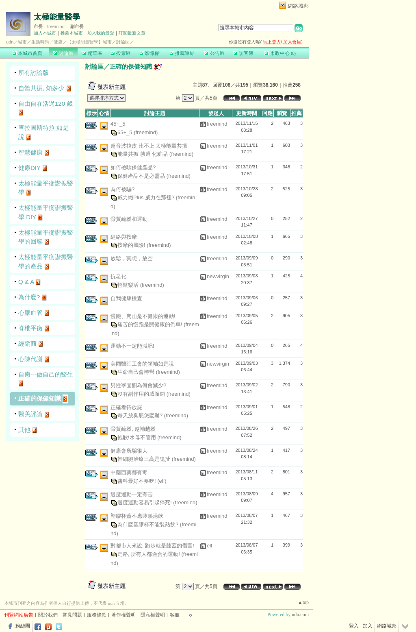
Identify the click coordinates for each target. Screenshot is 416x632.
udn (9, 41)
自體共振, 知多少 (41, 88)
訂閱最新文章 (132, 33)
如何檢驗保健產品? (133, 167)
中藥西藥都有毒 (128, 472)
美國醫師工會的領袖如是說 (142, 364)
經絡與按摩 (123, 237)
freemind (56, 26)
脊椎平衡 (30, 328)
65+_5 (125, 132)
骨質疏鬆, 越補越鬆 (133, 429)
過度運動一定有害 (131, 494)
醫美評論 (30, 413)
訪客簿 (243, 53)
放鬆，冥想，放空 (131, 258)
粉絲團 (22, 626)
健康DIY (29, 167)
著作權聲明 (123, 615)
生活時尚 (40, 41)
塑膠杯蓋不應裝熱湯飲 (136, 516)
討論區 (63, 53)
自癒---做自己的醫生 (45, 374)
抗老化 (118, 276)
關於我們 (48, 615)
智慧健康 (30, 152)
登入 (354, 626)
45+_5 (118, 124)
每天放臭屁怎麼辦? (140, 415)
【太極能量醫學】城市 (89, 41)
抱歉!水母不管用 (137, 437)
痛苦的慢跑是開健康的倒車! (150, 324)
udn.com (300, 614)
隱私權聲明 (153, 615)
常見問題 (72, 615)
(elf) (161, 480)
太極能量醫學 (57, 17)
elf (209, 546)
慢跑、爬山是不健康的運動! (143, 316)
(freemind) (146, 132)
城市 (22, 41)
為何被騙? (122, 189)
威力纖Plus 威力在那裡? (146, 197)
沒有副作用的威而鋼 (142, 393)
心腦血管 (30, 312)
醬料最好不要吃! (137, 480)
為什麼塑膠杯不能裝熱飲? (148, 524)
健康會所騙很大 (128, 451)
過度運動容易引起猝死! (145, 502)
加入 (368, 626)
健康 (58, 41)
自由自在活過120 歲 (45, 103)
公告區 (214, 53)
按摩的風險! (132, 245)
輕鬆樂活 (128, 284)
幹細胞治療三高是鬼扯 (144, 459)
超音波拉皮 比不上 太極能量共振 (148, 146)
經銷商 (27, 343)
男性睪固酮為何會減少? (138, 385)
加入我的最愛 (100, 33)
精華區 (92, 53)
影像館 (150, 53)
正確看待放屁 (126, 407)
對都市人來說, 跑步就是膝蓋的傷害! (152, 546)
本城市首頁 (27, 53)
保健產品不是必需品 (142, 175)
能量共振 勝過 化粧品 (143, 154)
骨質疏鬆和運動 (128, 219)
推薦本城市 (72, 33)
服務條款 (96, 615)
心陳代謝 (30, 358)
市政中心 (280, 53)
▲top (303, 602)
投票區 (121, 53)
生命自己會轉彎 (136, 372)
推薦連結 (182, 53)
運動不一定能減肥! (132, 346)
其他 (24, 429)
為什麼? (29, 297)
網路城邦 (298, 6)
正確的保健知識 (39, 398)
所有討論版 (33, 72)
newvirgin (218, 276)
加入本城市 (45, 33)
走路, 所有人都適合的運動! (149, 554)
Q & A (26, 281)
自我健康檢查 (126, 298)
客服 (175, 615)
